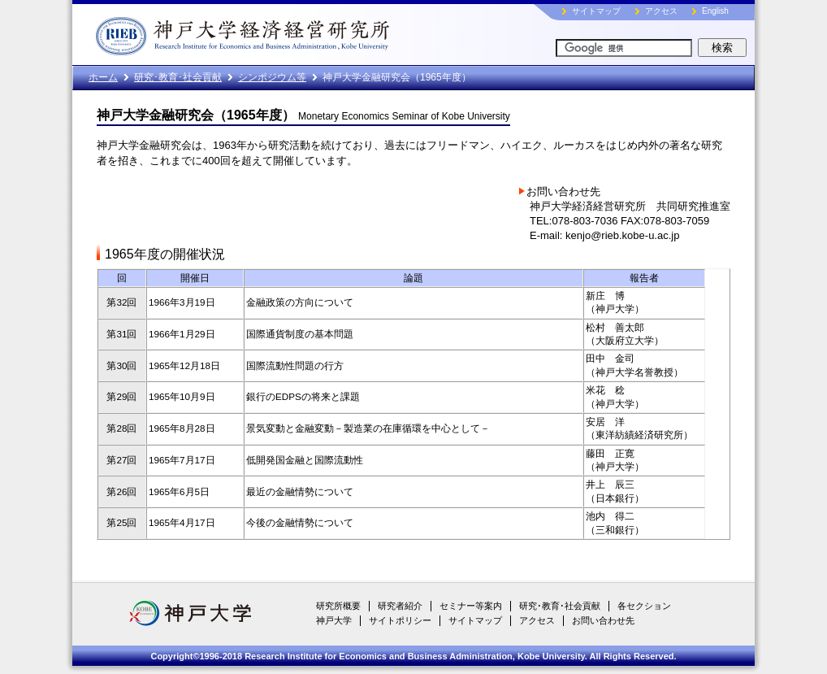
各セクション (644, 606)
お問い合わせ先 (603, 620)
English (715, 11)
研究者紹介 (400, 606)
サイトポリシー (400, 620)
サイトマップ (596, 11)
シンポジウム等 (272, 77)
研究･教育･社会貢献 (178, 77)
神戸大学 (334, 620)
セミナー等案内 (470, 606)
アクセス (661, 11)
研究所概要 (338, 606)
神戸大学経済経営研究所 (279, 32)
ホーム (103, 77)
